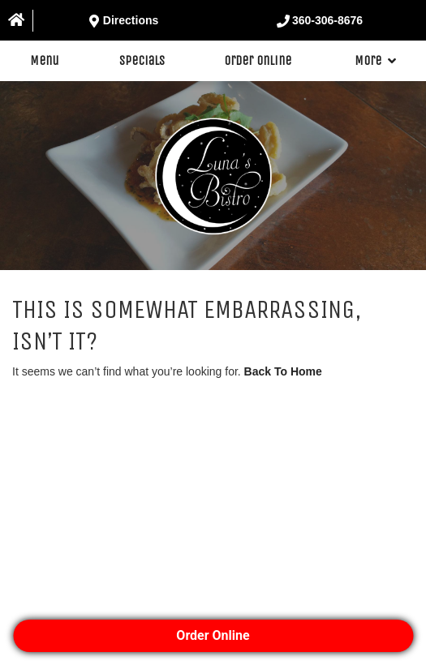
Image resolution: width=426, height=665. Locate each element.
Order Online (257, 60)
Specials (142, 60)
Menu (44, 60)
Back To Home (283, 371)
